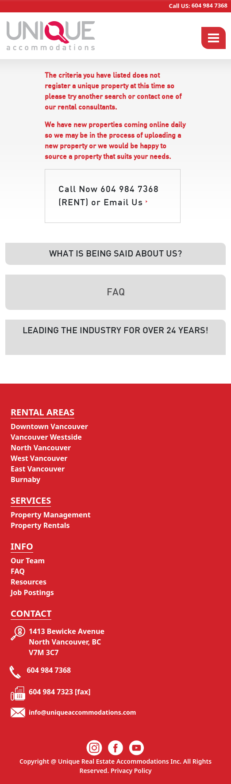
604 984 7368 (198, 5)
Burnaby (25, 479)
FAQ (18, 571)
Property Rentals (40, 525)
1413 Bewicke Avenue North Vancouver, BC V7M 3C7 (66, 641)
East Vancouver (38, 469)
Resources (28, 582)
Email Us (123, 202)
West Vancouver (39, 458)
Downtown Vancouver (49, 426)
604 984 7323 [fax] (60, 692)
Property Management (51, 515)
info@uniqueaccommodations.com (82, 712)
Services (31, 500)
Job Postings (32, 592)
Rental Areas (42, 412)
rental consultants (86, 107)
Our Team (28, 560)
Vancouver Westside (46, 437)
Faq (116, 292)
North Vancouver (41, 447)
